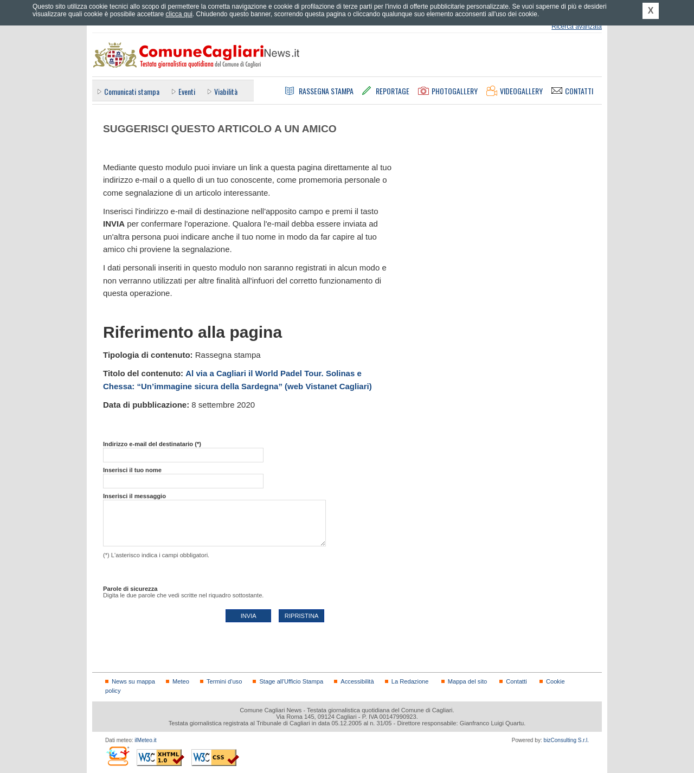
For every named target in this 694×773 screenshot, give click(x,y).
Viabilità (225, 91)
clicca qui (178, 14)
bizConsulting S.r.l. (566, 740)
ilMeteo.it (145, 740)
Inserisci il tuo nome (132, 470)
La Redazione (410, 681)
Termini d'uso (224, 681)
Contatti (516, 681)
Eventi (186, 91)
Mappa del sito (467, 681)
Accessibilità (357, 681)
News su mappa (133, 681)
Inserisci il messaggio (134, 496)
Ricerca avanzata (576, 26)
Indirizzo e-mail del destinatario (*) (152, 444)
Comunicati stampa (131, 91)
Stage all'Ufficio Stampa (291, 681)
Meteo (180, 681)
